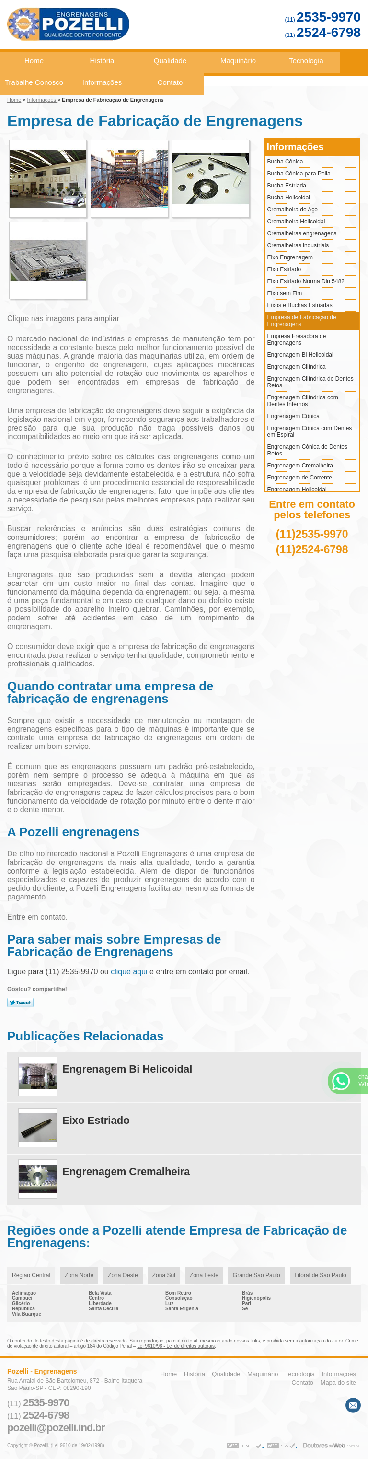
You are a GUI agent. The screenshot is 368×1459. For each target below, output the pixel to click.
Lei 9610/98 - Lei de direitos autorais (176, 1346)
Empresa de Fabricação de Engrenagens (301, 320)
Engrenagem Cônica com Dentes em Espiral (309, 431)
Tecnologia (306, 61)
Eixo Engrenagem (290, 257)
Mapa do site (338, 1382)
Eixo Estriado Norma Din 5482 (306, 281)
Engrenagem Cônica (293, 416)
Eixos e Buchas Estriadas (300, 305)
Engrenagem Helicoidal (297, 489)
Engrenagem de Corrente (299, 477)
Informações (102, 82)
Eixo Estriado (284, 269)
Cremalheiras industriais (298, 245)
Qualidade (170, 61)
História (102, 61)
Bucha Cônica (285, 161)
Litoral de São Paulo (320, 1275)
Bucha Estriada (286, 185)
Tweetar (20, 1002)
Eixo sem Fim (284, 293)
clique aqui (129, 972)
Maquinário (238, 61)
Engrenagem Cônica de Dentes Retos (307, 450)
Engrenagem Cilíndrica (296, 366)
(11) (323, 19)
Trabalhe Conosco (34, 82)
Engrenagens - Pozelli (102, 28)
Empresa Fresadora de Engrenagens (296, 339)
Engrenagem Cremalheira (300, 465)
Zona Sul (163, 1275)
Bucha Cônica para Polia (299, 173)
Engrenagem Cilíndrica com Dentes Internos (302, 401)
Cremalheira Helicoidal (296, 221)
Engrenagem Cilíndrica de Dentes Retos (310, 382)
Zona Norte (79, 1275)
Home (34, 61)
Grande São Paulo (256, 1275)
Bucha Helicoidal (288, 197)
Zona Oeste (123, 1275)
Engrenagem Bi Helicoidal (300, 354)
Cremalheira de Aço (292, 209)
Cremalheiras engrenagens (302, 233)
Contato (170, 82)
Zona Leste (204, 1275)
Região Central (31, 1275)
